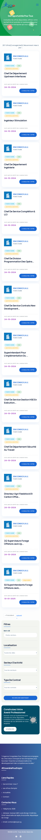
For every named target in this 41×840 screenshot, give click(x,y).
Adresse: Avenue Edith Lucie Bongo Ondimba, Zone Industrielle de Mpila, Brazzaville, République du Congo (19, 815)
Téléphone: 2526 (9, 809)
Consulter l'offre (28, 91)
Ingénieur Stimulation (15, 120)
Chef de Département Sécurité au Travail (20, 448)
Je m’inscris (10, 729)
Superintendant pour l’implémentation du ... (16, 354)
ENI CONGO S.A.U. (20, 56)
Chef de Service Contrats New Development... (19, 307)
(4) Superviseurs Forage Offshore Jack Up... (16, 542)
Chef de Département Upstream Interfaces (15, 75)
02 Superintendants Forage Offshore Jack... (18, 586)
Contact (6, 797)
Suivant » (17, 615)
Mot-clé (7, 631)
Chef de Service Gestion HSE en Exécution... (20, 401)
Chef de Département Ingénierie (15, 166)
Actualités (6, 792)
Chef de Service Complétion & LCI (19, 213)
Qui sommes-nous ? (10, 784)
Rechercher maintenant (20, 698)
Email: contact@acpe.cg (12, 822)
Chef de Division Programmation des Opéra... (19, 260)
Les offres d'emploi (10, 788)
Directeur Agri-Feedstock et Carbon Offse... (18, 495)
